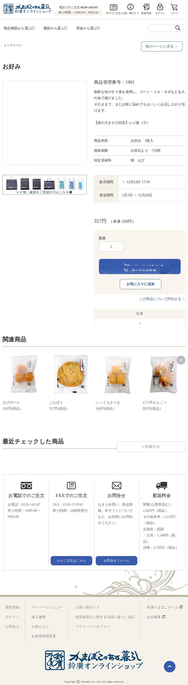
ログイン (12, 613)
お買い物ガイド (130, 13)
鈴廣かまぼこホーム (162, 603)
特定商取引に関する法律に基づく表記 (105, 613)
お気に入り (40, 623)
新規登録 (146, 13)
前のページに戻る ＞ (163, 45)
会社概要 (154, 613)
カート (175, 13)
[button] (181, 356)
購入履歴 (39, 613)
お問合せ (12, 623)
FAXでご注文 (113, 13)
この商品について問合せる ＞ (162, 295)
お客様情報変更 (44, 632)
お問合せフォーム (116, 556)
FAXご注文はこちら (71, 556)
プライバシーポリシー (92, 623)
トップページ (13, 44)
